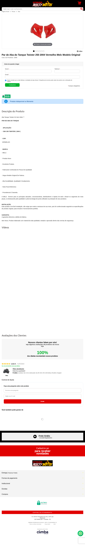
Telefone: (57, 69)
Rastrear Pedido (12, 473)
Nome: (7, 69)
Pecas (14, 11)
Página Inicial (6, 11)
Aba (19, 11)
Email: (7, 74)
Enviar (42, 401)
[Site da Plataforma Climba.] (42, 531)
